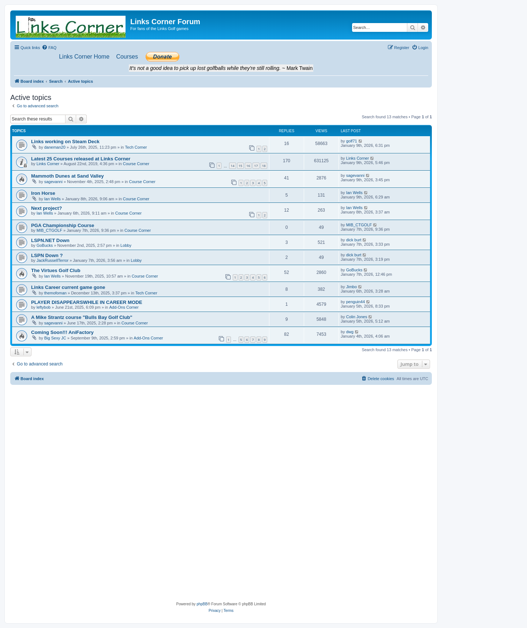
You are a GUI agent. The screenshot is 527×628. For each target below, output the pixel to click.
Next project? (46, 208)
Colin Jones (356, 317)
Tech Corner (136, 147)
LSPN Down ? (47, 255)
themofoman (55, 293)
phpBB (202, 604)
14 (232, 165)
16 (248, 165)
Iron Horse (43, 193)
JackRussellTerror (52, 260)
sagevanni (53, 181)
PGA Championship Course (62, 225)
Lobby (125, 245)
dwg (350, 332)
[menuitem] (49, 47)
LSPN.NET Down (50, 240)
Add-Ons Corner (123, 307)
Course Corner (136, 163)
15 (240, 165)
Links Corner (48, 163)
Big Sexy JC (55, 338)
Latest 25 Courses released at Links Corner (80, 158)
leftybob (44, 307)
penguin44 (355, 302)
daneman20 (55, 147)
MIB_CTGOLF (49, 230)
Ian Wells (52, 199)
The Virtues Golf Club (56, 270)
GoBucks (45, 245)
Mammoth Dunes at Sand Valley (67, 176)
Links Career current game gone (68, 287)
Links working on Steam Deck (65, 141)
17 (256, 165)
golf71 (351, 141)
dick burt (354, 240)
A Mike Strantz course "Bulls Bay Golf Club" (81, 317)
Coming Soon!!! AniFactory (62, 332)
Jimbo (351, 287)
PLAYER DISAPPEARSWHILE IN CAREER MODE (86, 302)
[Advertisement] (221, 440)
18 (264, 165)
